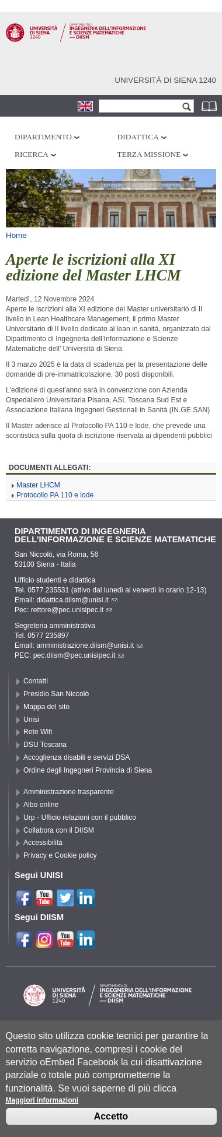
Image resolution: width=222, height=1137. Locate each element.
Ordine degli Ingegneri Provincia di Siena (87, 770)
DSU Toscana (45, 745)
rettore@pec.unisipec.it (72, 610)
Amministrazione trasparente (68, 792)
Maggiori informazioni (42, 1107)
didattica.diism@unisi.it (76, 600)
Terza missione (149, 154)
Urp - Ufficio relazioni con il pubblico (79, 817)
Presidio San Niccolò (56, 694)
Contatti (35, 681)
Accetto (111, 1123)
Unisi (31, 719)
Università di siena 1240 (165, 80)
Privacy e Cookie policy (60, 855)
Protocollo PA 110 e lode (54, 495)
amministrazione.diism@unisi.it (89, 645)
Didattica (138, 136)
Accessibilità (43, 842)
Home (16, 235)
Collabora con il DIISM (58, 830)
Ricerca (31, 154)
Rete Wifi (37, 732)
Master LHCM (38, 485)
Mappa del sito (46, 707)
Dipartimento (43, 136)
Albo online (40, 805)
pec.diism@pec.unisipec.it (78, 655)
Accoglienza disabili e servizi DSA (76, 757)
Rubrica (210, 106)
